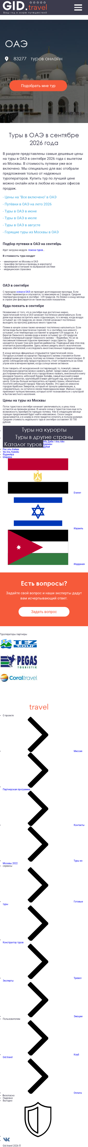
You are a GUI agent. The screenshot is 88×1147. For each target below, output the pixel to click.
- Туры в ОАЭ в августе (21, 225)
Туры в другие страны (44, 436)
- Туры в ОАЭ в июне (20, 211)
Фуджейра (8, 454)
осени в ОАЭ (23, 292)
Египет (77, 492)
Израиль (78, 528)
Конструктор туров (13, 942)
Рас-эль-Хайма (11, 449)
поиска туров (35, 250)
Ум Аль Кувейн (11, 452)
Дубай (46, 446)
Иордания (79, 564)
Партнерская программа (16, 789)
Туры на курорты (44, 429)
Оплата (78, 1093)
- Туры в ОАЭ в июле (20, 218)
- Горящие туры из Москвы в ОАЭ (31, 232)
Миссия (78, 751)
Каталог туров (23, 444)
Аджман (47, 444)
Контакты (79, 825)
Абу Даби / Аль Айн (54, 441)
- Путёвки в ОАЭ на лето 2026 (27, 204)
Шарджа (7, 457)
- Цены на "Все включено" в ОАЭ (30, 197)
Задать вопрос (44, 612)
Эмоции (78, 1016)
